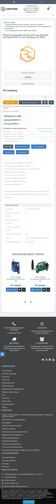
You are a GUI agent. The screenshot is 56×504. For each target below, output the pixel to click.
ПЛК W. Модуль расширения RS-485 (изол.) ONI (16, 279)
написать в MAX (32, 10)
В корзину (11, 290)
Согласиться (28, 502)
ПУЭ (3, 395)
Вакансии (5, 377)
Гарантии (5, 380)
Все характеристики (45, 128)
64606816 (16, 120)
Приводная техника (10, 441)
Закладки (5, 463)
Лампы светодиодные (10, 438)
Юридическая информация (13, 389)
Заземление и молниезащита (13, 419)
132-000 (15, 124)
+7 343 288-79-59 (9, 477)
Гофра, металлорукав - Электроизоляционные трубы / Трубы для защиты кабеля (27, 416)
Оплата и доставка (9, 374)
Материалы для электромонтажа (15, 432)
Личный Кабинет (8, 457)
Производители (8, 404)
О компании (7, 370)
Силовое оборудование (11, 444)
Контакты (5, 398)
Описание (8, 147)
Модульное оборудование (12, 435)
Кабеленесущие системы (12, 426)
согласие (5, 495)
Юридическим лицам (10, 392)
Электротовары (9, 22)
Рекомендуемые (39, 147)
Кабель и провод (8, 429)
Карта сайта (6, 401)
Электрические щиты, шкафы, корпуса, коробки (21, 450)
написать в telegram (31, 8)
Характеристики (22, 147)
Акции (4, 407)
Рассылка (5, 466)
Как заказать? (22, 152)
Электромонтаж (8, 383)
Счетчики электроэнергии (12, 447)
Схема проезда (8, 386)
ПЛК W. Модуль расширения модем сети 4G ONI (40, 279)
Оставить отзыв (28, 84)
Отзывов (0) (9, 152)
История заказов (8, 460)
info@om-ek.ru (31, 12)
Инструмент (6, 423)
